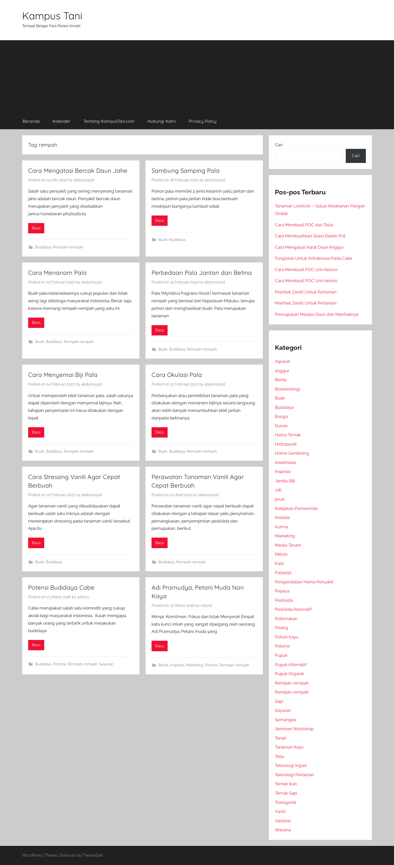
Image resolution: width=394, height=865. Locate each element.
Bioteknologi (287, 389)
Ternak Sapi (286, 793)
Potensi (59, 664)
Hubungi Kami (161, 121)
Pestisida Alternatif (293, 609)
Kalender (62, 121)
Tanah (280, 738)
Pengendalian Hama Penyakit (304, 581)
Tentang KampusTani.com (109, 121)
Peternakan (286, 618)
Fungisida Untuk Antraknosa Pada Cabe (313, 258)
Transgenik (285, 802)
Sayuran (106, 664)
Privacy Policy (203, 121)
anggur (282, 370)
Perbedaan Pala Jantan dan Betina (202, 272)
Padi (279, 563)
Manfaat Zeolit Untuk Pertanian (305, 291)
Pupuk (281, 655)
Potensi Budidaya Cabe (61, 587)
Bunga (281, 416)
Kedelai (282, 517)
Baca (36, 228)
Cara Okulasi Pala (177, 374)
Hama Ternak (288, 434)
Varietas (283, 820)
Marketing (194, 665)
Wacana (283, 829)
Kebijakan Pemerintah (296, 508)
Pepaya (282, 590)
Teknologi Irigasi (291, 765)
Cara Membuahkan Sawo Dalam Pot (310, 235)
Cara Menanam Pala (57, 272)
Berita (163, 665)
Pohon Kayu (287, 636)
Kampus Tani (52, 15)
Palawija (283, 572)
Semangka (285, 719)
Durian (281, 425)
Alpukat (282, 361)
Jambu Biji (285, 480)
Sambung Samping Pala (186, 170)
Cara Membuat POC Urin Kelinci (306, 269)
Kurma (281, 526)
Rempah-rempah (68, 247)
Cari (279, 144)
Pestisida (284, 600)
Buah (162, 239)
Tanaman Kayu (289, 747)
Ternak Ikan (286, 783)
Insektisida (285, 462)
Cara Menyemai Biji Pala (62, 374)
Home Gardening (292, 453)
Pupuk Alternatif (291, 664)
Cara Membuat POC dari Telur (304, 224)
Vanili (280, 811)
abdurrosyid (84, 180)
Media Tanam (288, 545)
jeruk (280, 499)
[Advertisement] (197, 75)
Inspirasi (177, 665)
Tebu (279, 756)
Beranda (31, 121)
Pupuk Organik (289, 673)
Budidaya (43, 247)
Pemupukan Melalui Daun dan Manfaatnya (316, 314)
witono (83, 597)
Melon (281, 554)
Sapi (279, 701)
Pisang (281, 627)
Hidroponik (286, 444)
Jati (278, 489)
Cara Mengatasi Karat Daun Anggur (309, 247)
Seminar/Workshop (294, 728)
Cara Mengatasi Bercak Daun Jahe (77, 170)
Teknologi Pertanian (294, 774)
